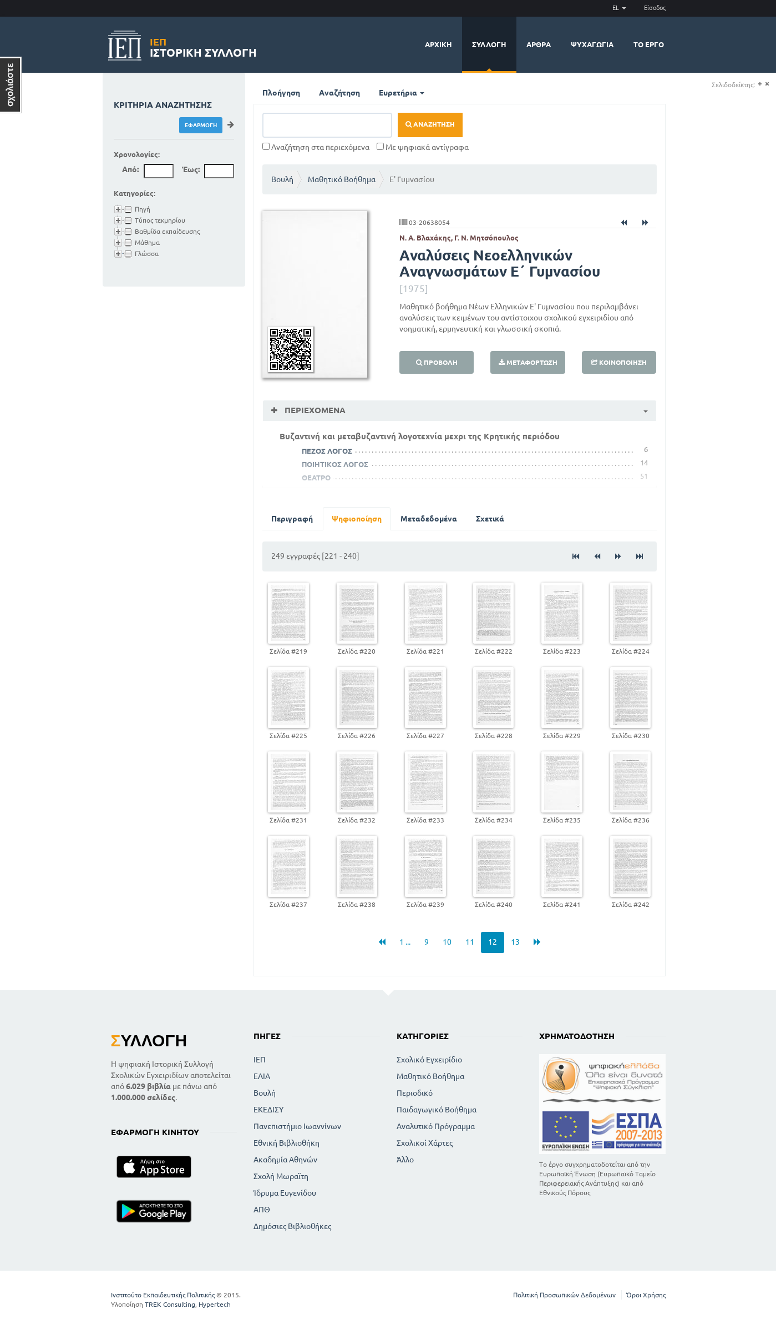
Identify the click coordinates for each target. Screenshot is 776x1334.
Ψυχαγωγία (592, 44)
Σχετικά (490, 518)
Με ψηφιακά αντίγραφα (423, 147)
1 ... (404, 941)
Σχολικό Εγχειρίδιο (429, 1059)
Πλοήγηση (281, 92)
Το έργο (648, 44)
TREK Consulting (170, 1304)
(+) (759, 84)
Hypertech (215, 1304)
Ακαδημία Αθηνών (285, 1159)
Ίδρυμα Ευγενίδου (284, 1192)
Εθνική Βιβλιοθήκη (286, 1143)
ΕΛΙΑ (261, 1076)
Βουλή (282, 179)
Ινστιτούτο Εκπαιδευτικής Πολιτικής (163, 1294)
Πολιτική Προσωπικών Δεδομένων (564, 1294)
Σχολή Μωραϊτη (280, 1176)
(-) (766, 84)
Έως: (191, 169)
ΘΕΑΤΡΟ (316, 478)
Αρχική (438, 44)
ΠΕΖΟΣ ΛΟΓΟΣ (327, 451)
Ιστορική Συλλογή (203, 46)
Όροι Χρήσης (646, 1294)
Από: (130, 169)
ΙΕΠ (259, 1059)
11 (469, 941)
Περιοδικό (415, 1093)
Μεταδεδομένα (428, 518)
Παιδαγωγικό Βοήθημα (436, 1109)
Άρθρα (538, 44)
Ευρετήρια (401, 92)
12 (492, 941)
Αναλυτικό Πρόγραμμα (436, 1126)
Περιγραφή (292, 518)
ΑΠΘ (261, 1209)
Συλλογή (489, 44)
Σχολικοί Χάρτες (425, 1143)
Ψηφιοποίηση (357, 518)
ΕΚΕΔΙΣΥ (268, 1109)
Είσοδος (655, 7)
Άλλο (405, 1159)
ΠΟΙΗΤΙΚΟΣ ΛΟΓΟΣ (335, 464)
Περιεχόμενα (314, 410)
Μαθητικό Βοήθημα (342, 179)
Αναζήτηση (339, 92)
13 (515, 941)
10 (447, 941)
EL (619, 7)
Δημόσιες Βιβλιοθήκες (292, 1226)
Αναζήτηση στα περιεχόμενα (315, 147)
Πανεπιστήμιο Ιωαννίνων (297, 1126)
